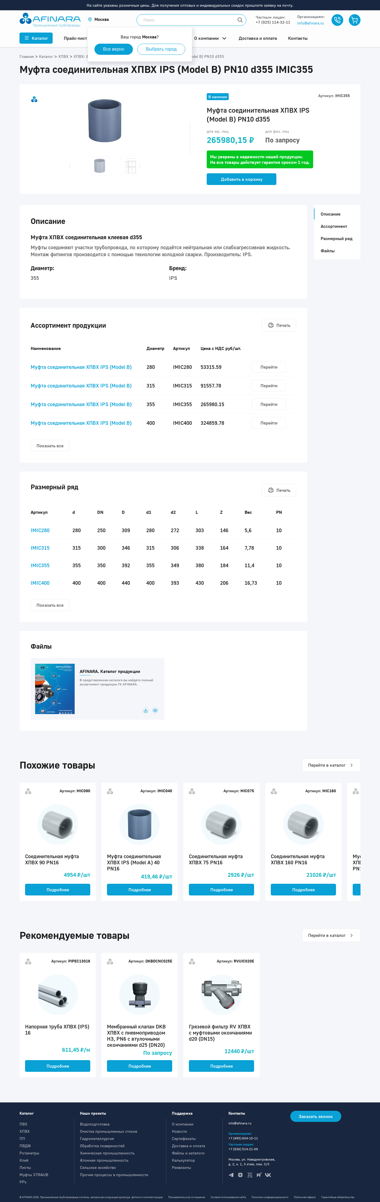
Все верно (113, 49)
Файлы (328, 250)
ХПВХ (25, 1131)
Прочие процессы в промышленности (114, 1174)
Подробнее (58, 889)
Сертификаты (184, 1138)
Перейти (268, 367)
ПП (22, 1138)
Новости (179, 1131)
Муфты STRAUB (34, 1174)
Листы (25, 1167)
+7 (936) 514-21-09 (243, 1149)
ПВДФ (25, 1145)
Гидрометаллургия (97, 1138)
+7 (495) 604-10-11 (243, 1138)
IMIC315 (40, 548)
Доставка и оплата (188, 1145)
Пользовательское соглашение (186, 1197)
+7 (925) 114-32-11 (273, 22)
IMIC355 (40, 565)
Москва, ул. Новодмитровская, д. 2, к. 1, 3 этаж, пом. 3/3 (251, 1161)
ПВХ (23, 1124)
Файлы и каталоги (188, 1153)
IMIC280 (40, 530)
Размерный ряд (336, 238)
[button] (98, 19)
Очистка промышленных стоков (108, 1131)
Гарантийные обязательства (337, 1197)
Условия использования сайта (228, 1197)
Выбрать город (161, 49)
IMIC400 (40, 583)
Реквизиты (181, 1167)
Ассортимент (334, 226)
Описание (328, 213)
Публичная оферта (305, 1197)
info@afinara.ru (310, 23)
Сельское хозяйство (98, 1167)
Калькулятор (183, 1160)
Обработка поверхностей (102, 1145)
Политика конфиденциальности (270, 1197)
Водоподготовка (94, 1124)
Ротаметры (29, 1153)
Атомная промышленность (104, 1160)
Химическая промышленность (107, 1153)
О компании (182, 1124)
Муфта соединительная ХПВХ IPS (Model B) (81, 367)
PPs (23, 1181)
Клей (24, 1160)
